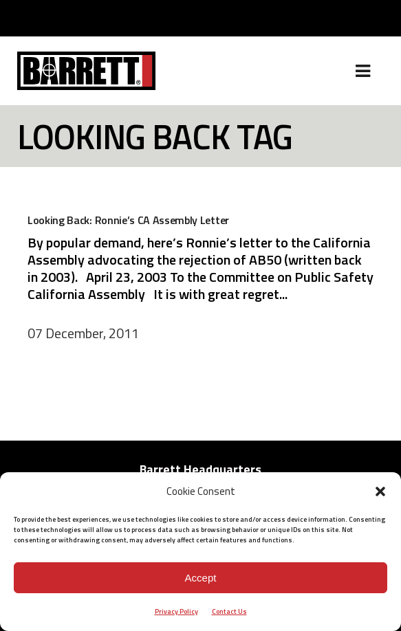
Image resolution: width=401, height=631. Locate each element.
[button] (380, 491)
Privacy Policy (176, 611)
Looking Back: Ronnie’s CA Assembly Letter (128, 220)
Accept (201, 578)
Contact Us (229, 611)
